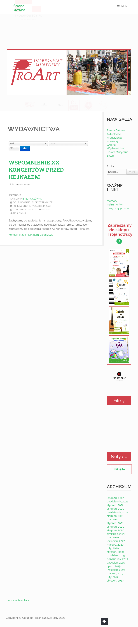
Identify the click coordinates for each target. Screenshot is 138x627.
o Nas (59, 105)
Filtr (25, 148)
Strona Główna (20, 8)
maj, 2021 (112, 519)
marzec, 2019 (115, 573)
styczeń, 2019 (115, 580)
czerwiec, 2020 (116, 534)
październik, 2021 (117, 512)
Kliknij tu (119, 469)
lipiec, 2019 (114, 566)
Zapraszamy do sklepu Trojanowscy (119, 233)
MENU (125, 6)
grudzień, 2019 (116, 555)
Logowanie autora (18, 600)
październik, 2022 (117, 501)
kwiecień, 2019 (116, 569)
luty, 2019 (112, 577)
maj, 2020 (113, 537)
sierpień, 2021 (115, 516)
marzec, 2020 (115, 544)
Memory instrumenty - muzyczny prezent (118, 204)
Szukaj (110, 166)
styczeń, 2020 (115, 551)
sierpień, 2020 (115, 530)
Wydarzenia (114, 137)
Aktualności (114, 134)
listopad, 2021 (115, 508)
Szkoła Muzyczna (117, 152)
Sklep (110, 155)
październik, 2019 (117, 559)
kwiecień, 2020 (116, 541)
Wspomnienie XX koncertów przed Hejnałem (36, 169)
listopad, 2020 (115, 526)
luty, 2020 (113, 548)
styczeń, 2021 (115, 523)
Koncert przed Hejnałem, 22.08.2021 (31, 234)
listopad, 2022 (115, 498)
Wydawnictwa (116, 148)
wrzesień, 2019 (116, 562)
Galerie (111, 145)
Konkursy (112, 141)
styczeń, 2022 (115, 505)
